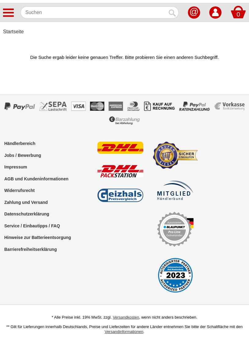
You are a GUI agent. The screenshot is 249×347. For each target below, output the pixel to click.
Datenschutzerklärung (26, 213)
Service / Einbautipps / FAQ (32, 225)
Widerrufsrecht (19, 190)
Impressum (15, 166)
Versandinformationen (123, 331)
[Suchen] (93, 12)
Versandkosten (126, 317)
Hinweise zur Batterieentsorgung (37, 237)
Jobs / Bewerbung (22, 155)
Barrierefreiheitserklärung (30, 249)
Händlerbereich (19, 143)
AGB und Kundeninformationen (36, 178)
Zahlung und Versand (26, 202)
